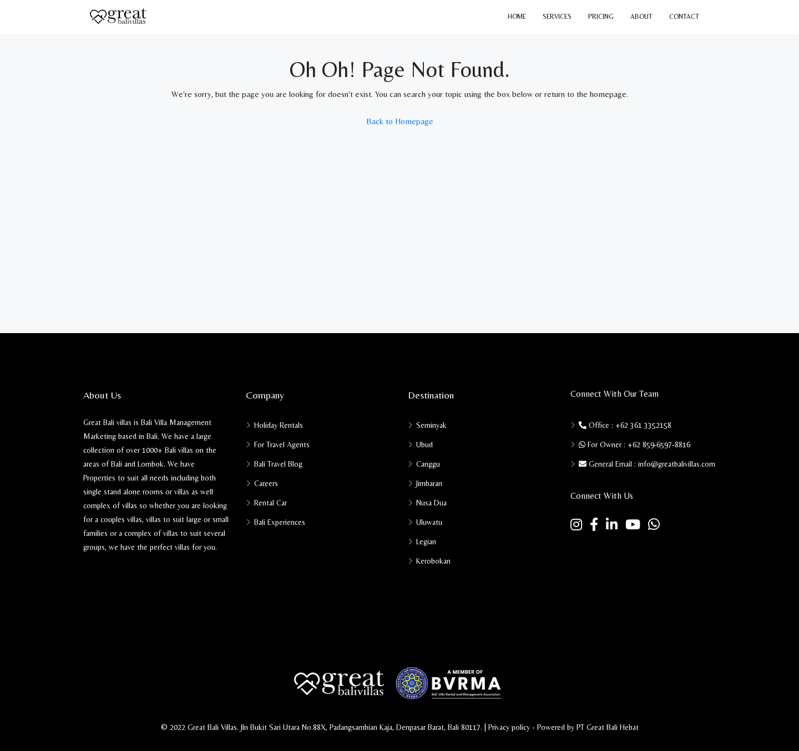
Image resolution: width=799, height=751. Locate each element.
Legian (426, 541)
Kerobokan (433, 560)
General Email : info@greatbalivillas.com (647, 463)
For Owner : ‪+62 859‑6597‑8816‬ (634, 444)
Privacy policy (509, 727)
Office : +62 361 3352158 (625, 425)
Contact (684, 17)
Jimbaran (429, 483)
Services (557, 17)
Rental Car (270, 502)
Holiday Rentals (278, 425)
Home (517, 17)
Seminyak (431, 425)
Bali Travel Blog (278, 463)
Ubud (424, 444)
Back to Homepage (399, 121)
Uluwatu (429, 522)
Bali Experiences (279, 522)
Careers (266, 483)
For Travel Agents (282, 444)
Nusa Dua (431, 502)
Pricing (601, 17)
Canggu (428, 463)
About (641, 17)
